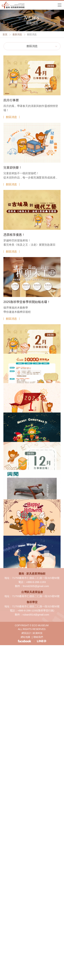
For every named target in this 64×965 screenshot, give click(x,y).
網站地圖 (25, 637)
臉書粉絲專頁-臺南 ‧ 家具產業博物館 (24, 641)
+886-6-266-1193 (36, 582)
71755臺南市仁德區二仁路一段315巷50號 (36, 577)
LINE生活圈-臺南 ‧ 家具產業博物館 (41, 641)
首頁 (5, 34)
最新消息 (17, 34)
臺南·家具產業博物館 (13, 5)
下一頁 (46, 553)
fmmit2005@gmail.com (36, 586)
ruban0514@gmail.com (36, 614)
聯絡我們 (38, 637)
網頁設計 (26, 633)
